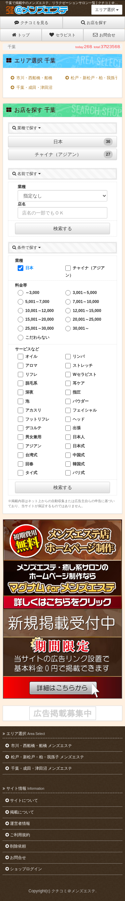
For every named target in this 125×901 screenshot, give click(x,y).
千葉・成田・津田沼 (31, 87)
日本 (83, 142)
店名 (22, 204)
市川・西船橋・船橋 (31, 78)
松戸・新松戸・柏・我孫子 (90, 78)
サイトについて (21, 800)
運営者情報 (17, 823)
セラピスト (62, 34)
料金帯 (21, 285)
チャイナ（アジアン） (74, 154)
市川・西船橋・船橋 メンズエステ (38, 745)
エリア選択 (107, 9)
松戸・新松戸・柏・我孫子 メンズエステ (44, 757)
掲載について (19, 812)
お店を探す (94, 22)
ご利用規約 (17, 835)
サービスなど (27, 349)
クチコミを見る (31, 22)
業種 (22, 186)
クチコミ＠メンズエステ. (73, 891)
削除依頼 (15, 846)
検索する (62, 228)
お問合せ (104, 34)
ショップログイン (23, 869)
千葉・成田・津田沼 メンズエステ (38, 768)
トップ (21, 34)
